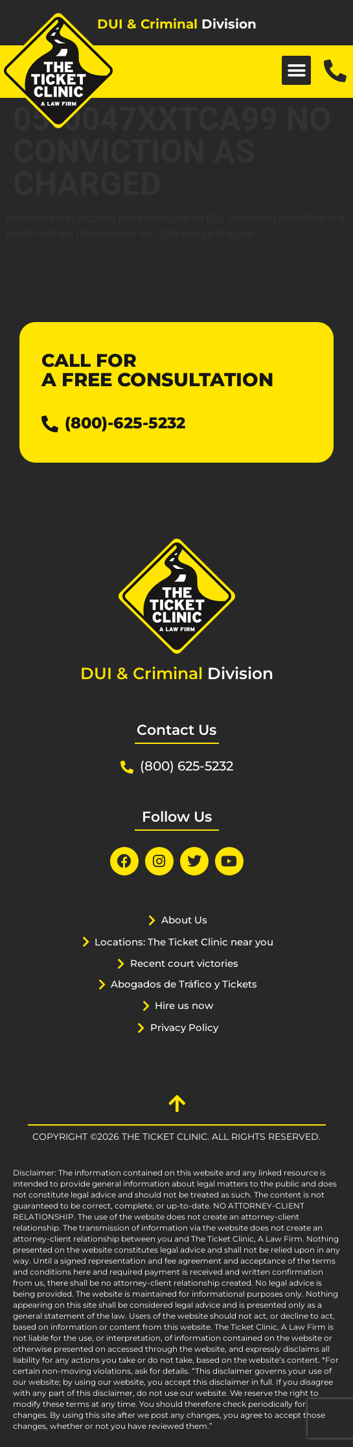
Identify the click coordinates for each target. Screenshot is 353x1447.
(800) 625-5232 (186, 766)
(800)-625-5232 (125, 422)
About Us (184, 920)
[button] (296, 70)
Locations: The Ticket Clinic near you (184, 942)
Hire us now (184, 1005)
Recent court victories (184, 963)
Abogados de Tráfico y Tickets (184, 984)
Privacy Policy (184, 1027)
